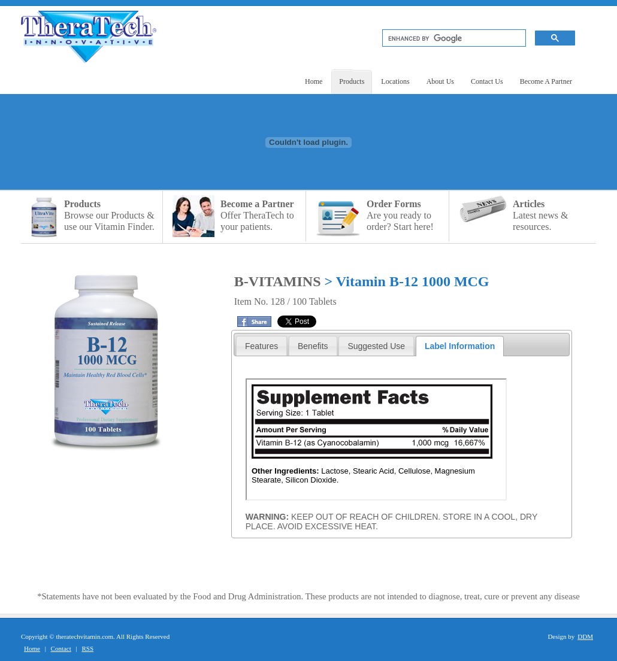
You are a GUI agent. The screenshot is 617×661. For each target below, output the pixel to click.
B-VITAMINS (279, 281)
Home (32, 648)
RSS (88, 648)
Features (261, 346)
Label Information (460, 346)
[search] (453, 38)
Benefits (313, 346)
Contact (61, 648)
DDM (585, 636)
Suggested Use (376, 346)
